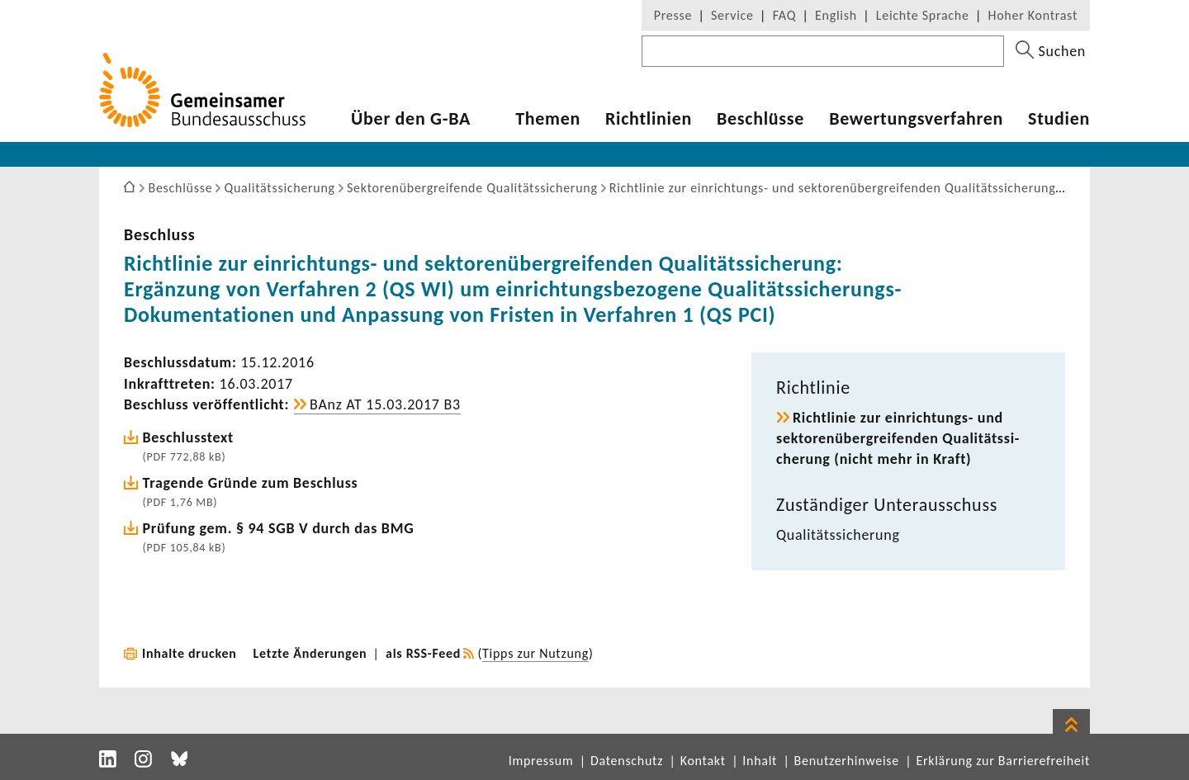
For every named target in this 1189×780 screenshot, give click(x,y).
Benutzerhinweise (846, 760)
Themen (547, 119)
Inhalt (759, 760)
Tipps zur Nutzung (535, 653)
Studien (1059, 119)
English (836, 15)
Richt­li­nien (648, 119)
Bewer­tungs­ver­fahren (916, 119)
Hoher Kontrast (1033, 15)
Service (732, 15)
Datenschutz (626, 760)
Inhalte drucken (189, 653)
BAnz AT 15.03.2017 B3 (385, 404)
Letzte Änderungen (310, 653)
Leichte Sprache (922, 15)
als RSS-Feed (423, 653)
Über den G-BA (411, 119)
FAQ (784, 15)
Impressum (541, 760)
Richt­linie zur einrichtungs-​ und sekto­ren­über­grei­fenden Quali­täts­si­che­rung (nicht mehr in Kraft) (897, 438)
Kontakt (703, 760)
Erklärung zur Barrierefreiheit (1003, 760)
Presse (673, 15)
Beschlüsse (760, 119)
